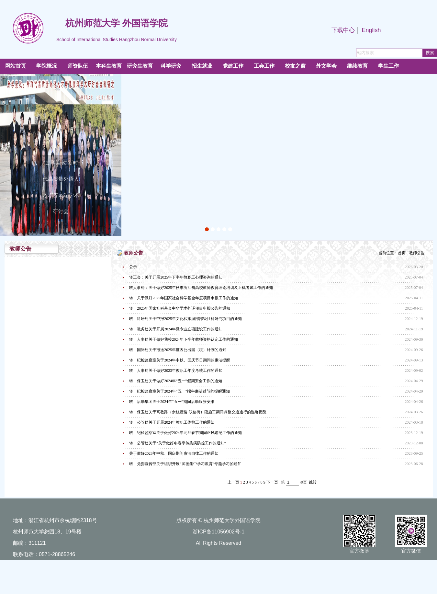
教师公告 (417, 253)
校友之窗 (295, 66)
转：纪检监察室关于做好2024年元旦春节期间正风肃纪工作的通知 (185, 432)
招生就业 (202, 66)
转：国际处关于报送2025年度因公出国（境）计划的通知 (177, 350)
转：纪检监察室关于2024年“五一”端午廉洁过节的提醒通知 (179, 391)
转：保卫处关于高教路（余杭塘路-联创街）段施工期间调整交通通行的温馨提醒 (197, 412)
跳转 (313, 482)
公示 (133, 267)
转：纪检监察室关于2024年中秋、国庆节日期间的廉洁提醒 (179, 360)
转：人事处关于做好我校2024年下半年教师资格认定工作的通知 (183, 339)
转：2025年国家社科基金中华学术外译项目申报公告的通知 (179, 308)
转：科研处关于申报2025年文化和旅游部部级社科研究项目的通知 (185, 318)
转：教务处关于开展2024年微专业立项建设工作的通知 (175, 329)
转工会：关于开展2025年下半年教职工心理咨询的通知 (175, 277)
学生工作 (388, 66)
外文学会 (326, 66)
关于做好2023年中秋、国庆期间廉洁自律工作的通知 (173, 453)
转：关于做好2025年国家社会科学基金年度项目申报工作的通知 (183, 298)
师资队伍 (77, 66)
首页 (402, 253)
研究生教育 (140, 66)
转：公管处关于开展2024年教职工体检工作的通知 (172, 422)
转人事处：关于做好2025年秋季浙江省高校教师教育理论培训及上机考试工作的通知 (201, 287)
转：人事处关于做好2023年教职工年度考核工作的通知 (175, 370)
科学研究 (171, 66)
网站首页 (15, 66)
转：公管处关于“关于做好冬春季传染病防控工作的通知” (177, 443)
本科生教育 (109, 66)
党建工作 (233, 66)
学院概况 (46, 66)
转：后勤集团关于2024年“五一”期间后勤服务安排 (171, 401)
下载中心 (343, 30)
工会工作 (264, 66)
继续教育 (357, 66)
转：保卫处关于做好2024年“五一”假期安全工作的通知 (175, 381)
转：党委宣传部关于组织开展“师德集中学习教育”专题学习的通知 (185, 464)
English (371, 30)
